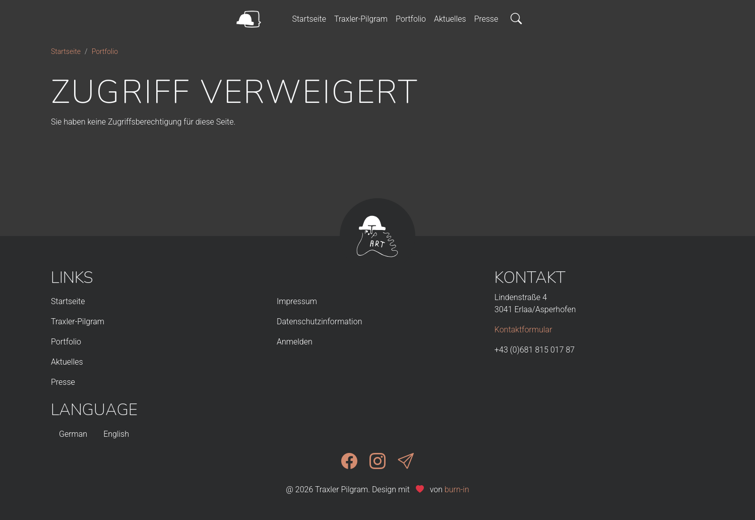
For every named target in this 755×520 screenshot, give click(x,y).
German (73, 434)
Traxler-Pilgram (361, 19)
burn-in (457, 489)
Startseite (309, 19)
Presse (486, 19)
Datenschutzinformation (319, 321)
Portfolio (411, 19)
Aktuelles (450, 19)
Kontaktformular (523, 329)
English (116, 434)
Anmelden (294, 341)
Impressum (297, 301)
